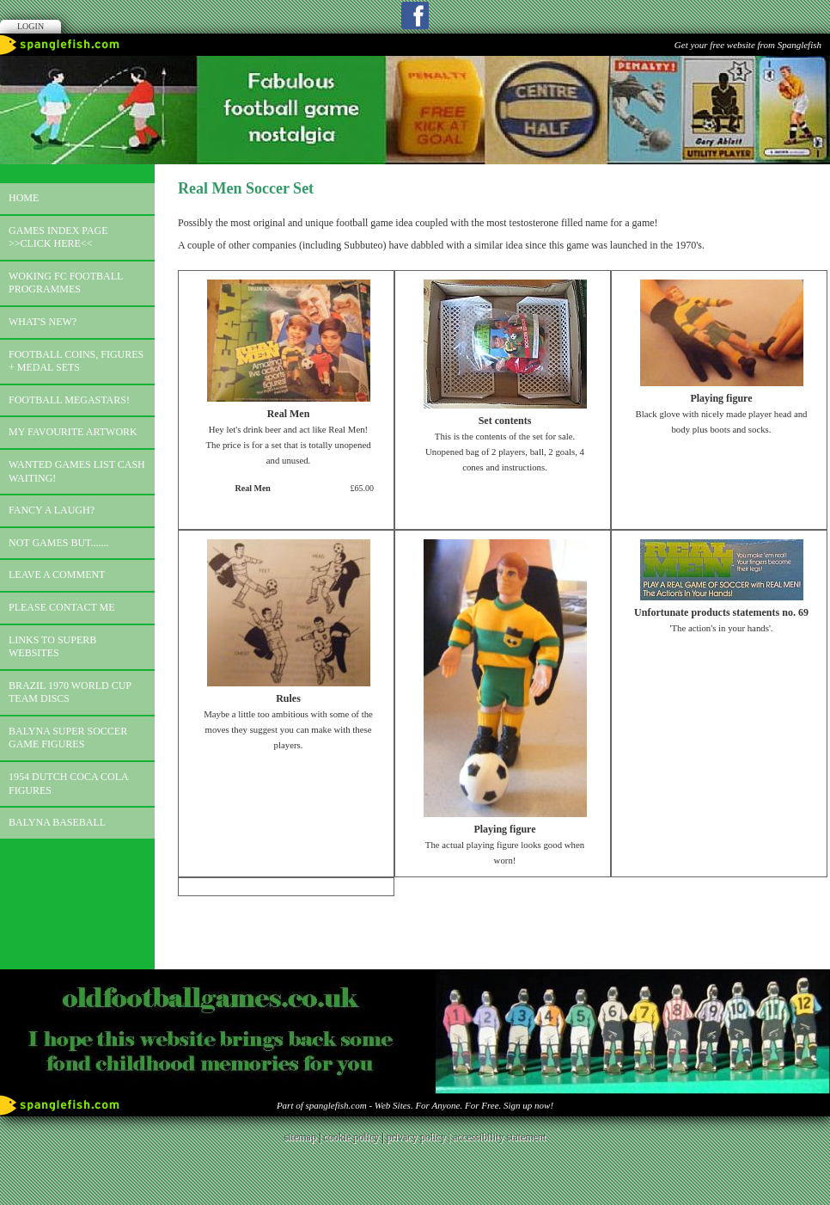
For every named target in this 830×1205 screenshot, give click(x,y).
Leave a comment (57, 575)
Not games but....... (59, 543)
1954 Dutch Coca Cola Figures (69, 783)
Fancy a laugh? (52, 510)
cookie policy (351, 1137)
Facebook (415, 15)
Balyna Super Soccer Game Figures (68, 738)
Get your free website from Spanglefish (747, 45)
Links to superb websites (52, 647)
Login (30, 26)
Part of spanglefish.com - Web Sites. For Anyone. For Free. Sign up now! (415, 1105)
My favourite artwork (73, 432)
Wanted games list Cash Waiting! (77, 471)
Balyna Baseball (57, 822)
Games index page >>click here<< (58, 237)
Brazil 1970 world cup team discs (70, 692)
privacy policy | (420, 1137)
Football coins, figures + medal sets (76, 361)
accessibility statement (499, 1137)
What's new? (42, 322)
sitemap (300, 1137)
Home (24, 198)
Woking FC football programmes (66, 283)
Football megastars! (69, 400)
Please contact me (62, 607)
